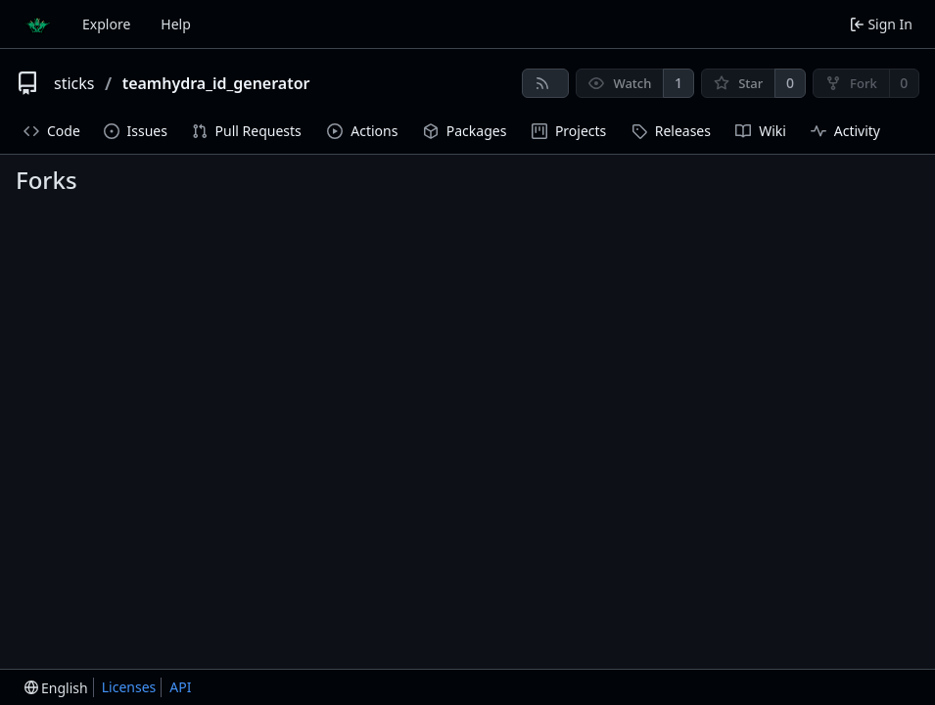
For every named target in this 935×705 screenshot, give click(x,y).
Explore (106, 24)
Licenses (129, 687)
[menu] (56, 688)
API (180, 687)
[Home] (37, 24)
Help (176, 24)
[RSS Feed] (545, 83)
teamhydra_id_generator (216, 83)
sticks (74, 83)
